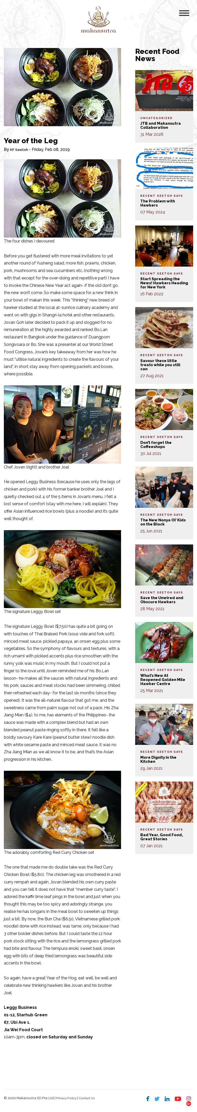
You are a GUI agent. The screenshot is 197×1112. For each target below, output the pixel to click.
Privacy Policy (67, 1098)
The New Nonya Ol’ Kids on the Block (160, 522)
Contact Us (90, 1098)
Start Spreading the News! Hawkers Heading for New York (163, 282)
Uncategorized (156, 118)
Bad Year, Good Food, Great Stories (162, 836)
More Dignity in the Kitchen (160, 759)
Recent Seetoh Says (161, 196)
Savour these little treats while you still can (162, 364)
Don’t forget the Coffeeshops (157, 444)
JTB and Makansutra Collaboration (161, 125)
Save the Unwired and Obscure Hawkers (163, 599)
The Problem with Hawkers (159, 203)
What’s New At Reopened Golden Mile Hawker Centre (161, 679)
